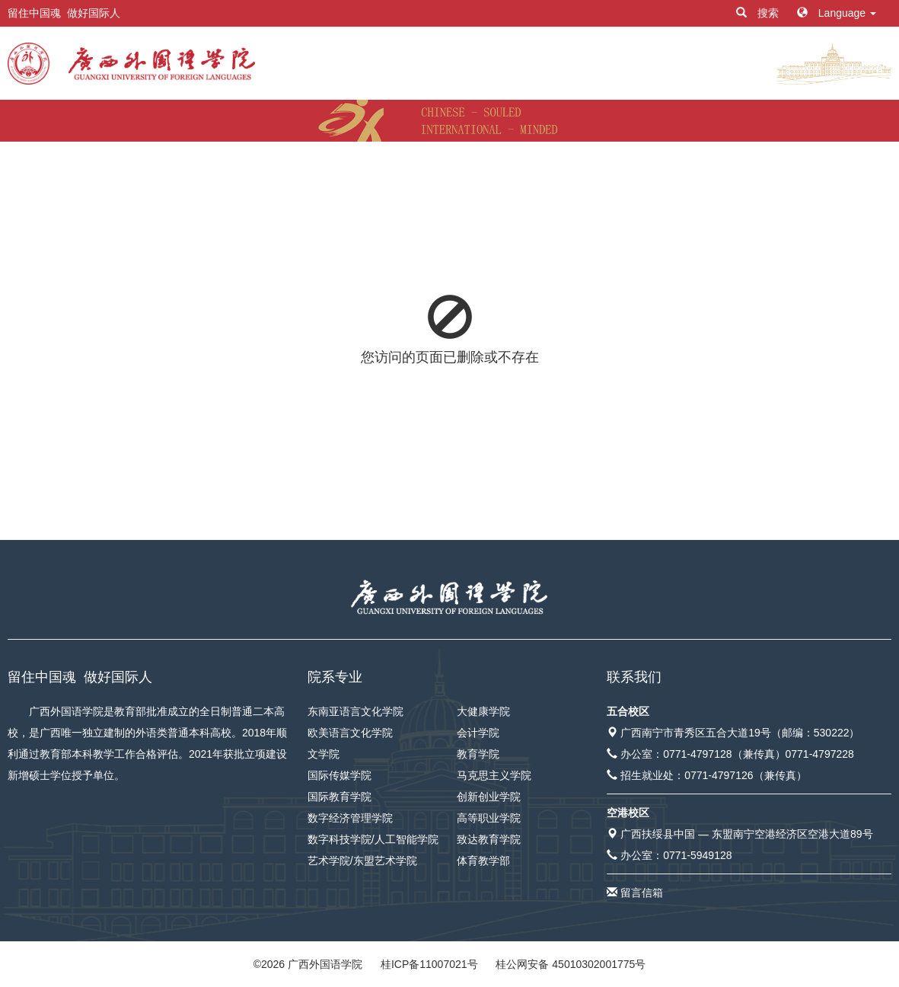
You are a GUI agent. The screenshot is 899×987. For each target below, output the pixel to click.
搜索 (759, 13)
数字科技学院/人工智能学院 (373, 839)
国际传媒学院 (339, 775)
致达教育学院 (489, 839)
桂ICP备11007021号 (429, 964)
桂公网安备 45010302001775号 (571, 964)
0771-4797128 (697, 754)
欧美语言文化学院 (350, 733)
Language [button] (836, 13)
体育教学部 (483, 860)
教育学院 (478, 754)
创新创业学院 (489, 797)
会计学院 (478, 733)
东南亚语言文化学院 (355, 711)
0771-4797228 (820, 754)
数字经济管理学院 (350, 818)
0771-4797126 (718, 775)
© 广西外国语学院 (307, 964)
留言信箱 (641, 892)
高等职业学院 (489, 818)
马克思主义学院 (494, 775)
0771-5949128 (697, 855)
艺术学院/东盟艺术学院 (362, 860)
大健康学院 (483, 711)
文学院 (324, 754)
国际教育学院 (339, 797)
